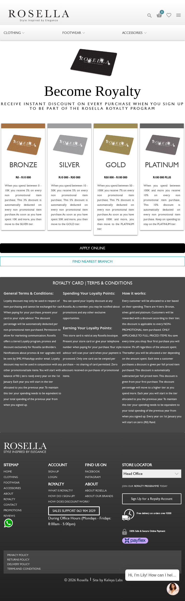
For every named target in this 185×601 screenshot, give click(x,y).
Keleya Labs (113, 580)
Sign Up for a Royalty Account (151, 499)
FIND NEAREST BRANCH (92, 261)
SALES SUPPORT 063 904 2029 (74, 511)
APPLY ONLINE (92, 248)
